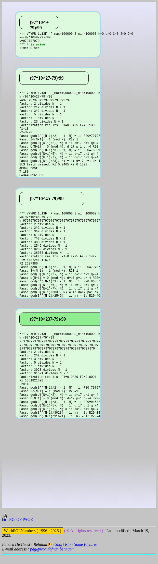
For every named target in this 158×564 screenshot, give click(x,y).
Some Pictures (85, 553)
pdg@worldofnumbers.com (52, 558)
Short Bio (63, 553)
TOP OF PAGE (20, 528)
